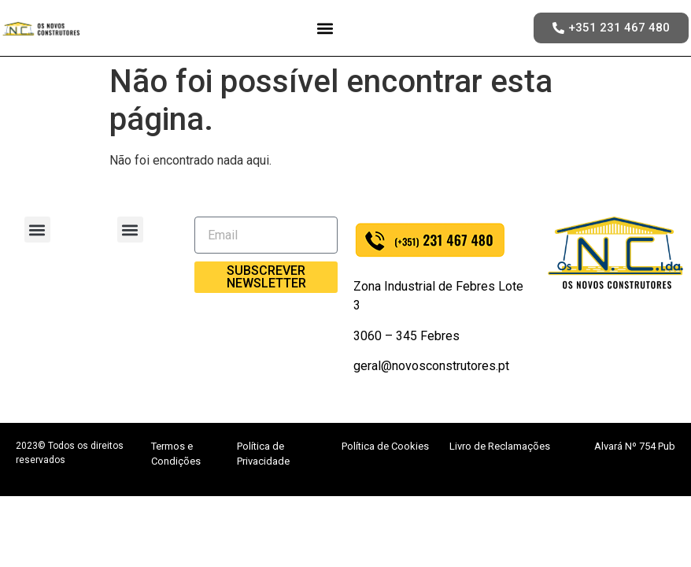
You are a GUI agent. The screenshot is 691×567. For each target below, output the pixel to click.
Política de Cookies (385, 446)
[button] (325, 28)
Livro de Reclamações (499, 446)
